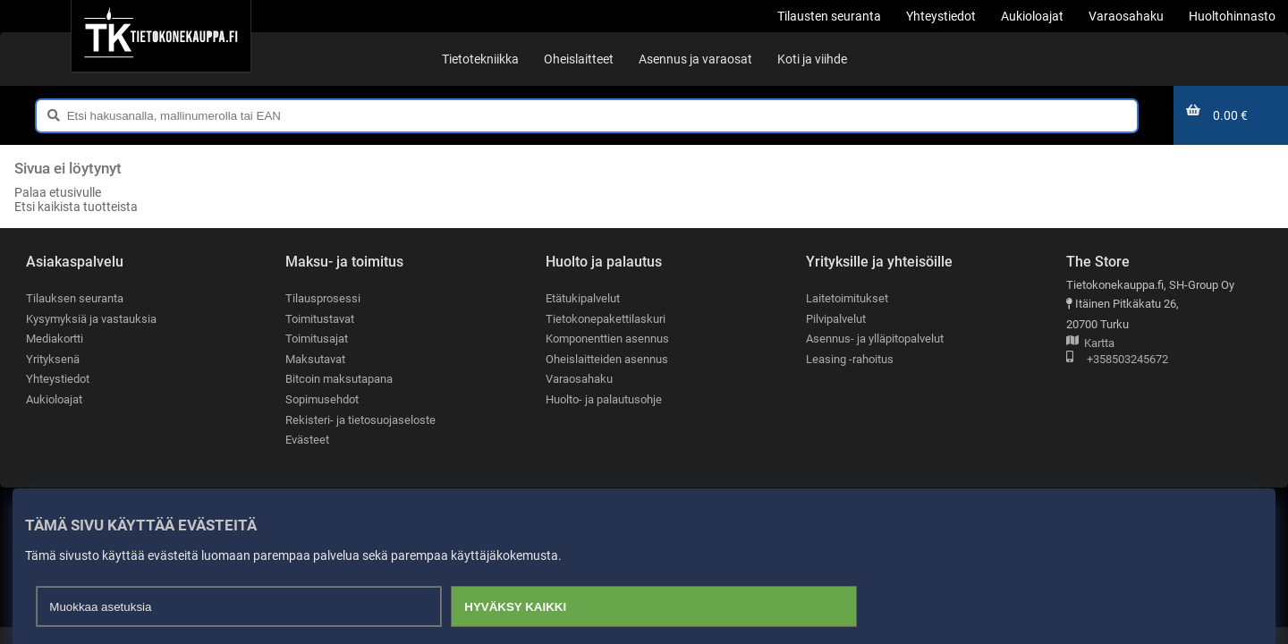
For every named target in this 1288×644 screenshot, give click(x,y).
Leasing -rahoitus (850, 359)
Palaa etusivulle (57, 192)
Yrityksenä (53, 359)
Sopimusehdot (322, 399)
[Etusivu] (160, 36)
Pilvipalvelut (836, 319)
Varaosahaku (579, 379)
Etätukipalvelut (583, 298)
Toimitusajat (316, 338)
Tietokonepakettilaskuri (605, 319)
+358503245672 (1117, 360)
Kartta (1090, 343)
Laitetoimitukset (847, 298)
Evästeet (307, 440)
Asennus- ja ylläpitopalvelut (875, 338)
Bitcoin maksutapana (339, 379)
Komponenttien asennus (607, 338)
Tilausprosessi (322, 298)
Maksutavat (315, 359)
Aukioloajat (54, 399)
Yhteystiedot (57, 379)
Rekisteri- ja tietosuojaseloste (360, 420)
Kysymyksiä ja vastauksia (91, 319)
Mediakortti (54, 338)
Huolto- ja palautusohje (604, 399)
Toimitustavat (319, 319)
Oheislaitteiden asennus (607, 359)
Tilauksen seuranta (74, 298)
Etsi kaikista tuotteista (76, 206)
